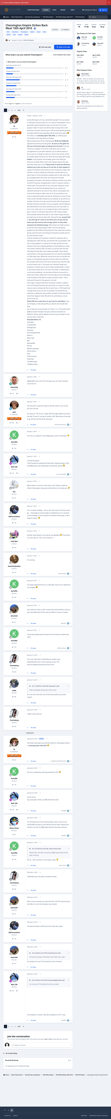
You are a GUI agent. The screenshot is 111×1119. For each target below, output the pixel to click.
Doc (58, 474)
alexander (14, 616)
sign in (11, 103)
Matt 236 (14, 467)
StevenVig (14, 387)
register (17, 103)
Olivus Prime (14, 828)
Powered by (98, 1115)
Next (19, 110)
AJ (9, 40)
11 (66, 86)
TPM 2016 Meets (28, 40)
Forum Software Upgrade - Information (15, 3)
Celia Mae (14, 541)
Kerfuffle (14, 442)
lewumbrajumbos (14, 566)
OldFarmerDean (14, 517)
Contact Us (8, 1115)
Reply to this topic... (19, 1045)
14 (66, 80)
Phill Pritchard (58, 424)
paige (14, 690)
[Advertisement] (55, 1092)
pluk (14, 412)
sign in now (48, 1039)
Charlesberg (14, 666)
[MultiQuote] (27, 369)
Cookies (15, 1115)
